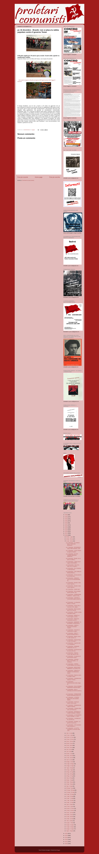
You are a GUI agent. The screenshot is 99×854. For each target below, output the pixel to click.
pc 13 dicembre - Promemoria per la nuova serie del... (74, 650)
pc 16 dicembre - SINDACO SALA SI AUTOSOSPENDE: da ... (73, 579)
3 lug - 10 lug (69, 778)
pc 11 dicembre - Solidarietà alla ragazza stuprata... (73, 706)
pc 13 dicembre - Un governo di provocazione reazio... (73, 657)
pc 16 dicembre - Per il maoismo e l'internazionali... (73, 569)
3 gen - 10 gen (69, 830)
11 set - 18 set (69, 757)
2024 (66, 518)
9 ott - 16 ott (69, 749)
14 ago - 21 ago (70, 765)
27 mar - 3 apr (69, 806)
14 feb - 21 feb (69, 818)
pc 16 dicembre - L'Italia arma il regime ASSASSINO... (73, 562)
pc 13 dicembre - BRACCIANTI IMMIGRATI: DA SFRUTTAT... (73, 668)
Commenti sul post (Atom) (28, 180)
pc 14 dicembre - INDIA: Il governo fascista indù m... (72, 634)
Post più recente (22, 177)
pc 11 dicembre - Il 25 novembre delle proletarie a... (73, 725)
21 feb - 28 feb (69, 816)
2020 (66, 527)
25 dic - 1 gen (69, 536)
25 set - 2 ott (69, 753)
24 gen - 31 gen (70, 824)
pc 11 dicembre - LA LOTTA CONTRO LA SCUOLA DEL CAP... (73, 729)
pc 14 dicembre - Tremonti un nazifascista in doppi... (73, 630)
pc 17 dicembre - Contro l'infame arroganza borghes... (73, 551)
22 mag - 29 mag (70, 790)
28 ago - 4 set (69, 761)
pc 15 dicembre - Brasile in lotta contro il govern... (73, 583)
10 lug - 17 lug (69, 776)
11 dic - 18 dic (69, 541)
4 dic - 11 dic (69, 733)
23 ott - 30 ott (69, 745)
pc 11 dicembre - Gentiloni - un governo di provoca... (73, 722)
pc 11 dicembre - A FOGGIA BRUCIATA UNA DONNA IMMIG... (72, 698)
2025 (66, 516)
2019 (66, 529)
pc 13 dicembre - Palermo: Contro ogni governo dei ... (73, 653)
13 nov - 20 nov (70, 739)
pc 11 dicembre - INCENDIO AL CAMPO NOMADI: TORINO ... (73, 712)
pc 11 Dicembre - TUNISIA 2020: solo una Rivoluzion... (73, 709)
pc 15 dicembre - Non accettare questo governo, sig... (73, 592)
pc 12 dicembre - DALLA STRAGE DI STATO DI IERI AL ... (74, 691)
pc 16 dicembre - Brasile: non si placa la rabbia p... (73, 559)
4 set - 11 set (69, 759)
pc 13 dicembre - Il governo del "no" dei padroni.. (73, 643)
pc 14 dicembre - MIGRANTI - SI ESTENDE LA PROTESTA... (73, 623)
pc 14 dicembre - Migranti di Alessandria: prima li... (72, 619)
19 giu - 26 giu (69, 782)
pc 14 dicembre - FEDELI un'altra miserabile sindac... (73, 613)
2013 (66, 837)
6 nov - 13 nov (69, 741)
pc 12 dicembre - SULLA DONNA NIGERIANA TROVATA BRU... (73, 687)
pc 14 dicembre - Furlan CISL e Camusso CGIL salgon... (73, 606)
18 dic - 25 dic (69, 539)
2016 (66, 535)
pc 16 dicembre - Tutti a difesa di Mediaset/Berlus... (73, 572)
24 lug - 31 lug (69, 771)
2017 (66, 533)
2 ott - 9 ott (69, 751)
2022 (66, 522)
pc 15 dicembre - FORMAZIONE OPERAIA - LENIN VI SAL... (73, 595)
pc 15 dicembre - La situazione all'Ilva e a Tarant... (73, 603)
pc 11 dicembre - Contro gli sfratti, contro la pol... (72, 702)
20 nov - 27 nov (70, 737)
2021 (66, 525)
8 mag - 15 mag (70, 794)
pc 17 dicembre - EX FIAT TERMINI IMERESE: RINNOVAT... (72, 555)
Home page (38, 177)
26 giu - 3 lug (69, 780)
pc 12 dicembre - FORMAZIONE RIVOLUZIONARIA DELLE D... (74, 694)
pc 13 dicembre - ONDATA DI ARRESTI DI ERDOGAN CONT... (73, 672)
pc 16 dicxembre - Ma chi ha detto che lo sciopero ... (72, 565)
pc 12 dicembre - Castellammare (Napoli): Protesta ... (73, 679)
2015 (66, 833)
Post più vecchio (54, 177)
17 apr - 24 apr (69, 800)
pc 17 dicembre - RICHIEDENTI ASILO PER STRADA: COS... (73, 548)
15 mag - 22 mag (70, 792)
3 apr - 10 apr (69, 804)
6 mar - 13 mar (69, 812)
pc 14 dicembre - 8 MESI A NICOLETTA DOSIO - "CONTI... (72, 626)
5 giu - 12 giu (69, 786)
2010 (66, 843)
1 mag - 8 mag (69, 796)
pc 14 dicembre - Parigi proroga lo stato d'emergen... (73, 640)
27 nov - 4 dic (69, 735)
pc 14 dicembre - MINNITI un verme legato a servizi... (72, 616)
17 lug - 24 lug (69, 774)
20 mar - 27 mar (70, 808)
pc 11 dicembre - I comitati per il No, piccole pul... (73, 719)
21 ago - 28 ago (70, 763)
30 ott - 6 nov (69, 743)
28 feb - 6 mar (69, 814)
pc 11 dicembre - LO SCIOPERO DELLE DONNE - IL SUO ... (73, 715)
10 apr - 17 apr (69, 802)
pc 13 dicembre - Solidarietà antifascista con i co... (72, 647)
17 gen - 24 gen (70, 826)
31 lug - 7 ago (69, 769)
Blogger (58, 850)
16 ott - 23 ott (69, 747)
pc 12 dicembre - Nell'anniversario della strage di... (73, 683)
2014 (66, 835)
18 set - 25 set (69, 755)
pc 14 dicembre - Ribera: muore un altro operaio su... (73, 637)
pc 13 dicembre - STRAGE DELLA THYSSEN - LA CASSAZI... (72, 661)
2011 (66, 841)
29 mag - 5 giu (69, 788)
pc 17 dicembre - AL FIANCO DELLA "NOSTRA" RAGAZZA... (73, 544)
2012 (66, 839)
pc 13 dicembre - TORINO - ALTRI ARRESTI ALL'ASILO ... (73, 664)
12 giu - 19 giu (69, 784)
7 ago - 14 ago (69, 767)
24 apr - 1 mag (69, 798)
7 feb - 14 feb (69, 820)
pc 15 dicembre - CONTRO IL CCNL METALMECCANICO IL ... (73, 599)
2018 (66, 531)
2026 (66, 514)
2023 (66, 520)
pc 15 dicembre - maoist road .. (73, 589)
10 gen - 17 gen (70, 828)
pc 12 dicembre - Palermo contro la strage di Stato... (73, 676)
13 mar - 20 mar (70, 810)
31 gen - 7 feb (69, 822)
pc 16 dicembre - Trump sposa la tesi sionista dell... (73, 575)
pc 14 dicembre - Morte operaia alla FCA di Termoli (73, 609)
